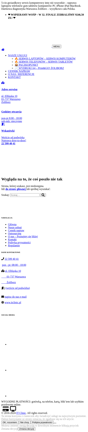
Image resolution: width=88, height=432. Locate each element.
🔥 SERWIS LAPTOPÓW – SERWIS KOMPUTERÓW (45, 58)
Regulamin (14, 245)
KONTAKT (14, 77)
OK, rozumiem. (10, 422)
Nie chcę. (25, 422)
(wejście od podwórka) (17, 288)
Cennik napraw (16, 230)
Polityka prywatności (19, 242)
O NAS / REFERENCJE (21, 74)
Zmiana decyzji (26, 429)
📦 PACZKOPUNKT (26, 64)
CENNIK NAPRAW (19, 71)
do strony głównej (15, 189)
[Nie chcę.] (55, 423)
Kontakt (12, 239)
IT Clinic (21, 413)
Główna (12, 224)
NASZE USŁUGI (17, 55)
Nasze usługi (15, 227)
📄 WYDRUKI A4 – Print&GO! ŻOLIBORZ (39, 68)
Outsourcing (14, 233)
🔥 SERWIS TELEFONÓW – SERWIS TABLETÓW (44, 61)
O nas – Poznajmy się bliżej (23, 236)
